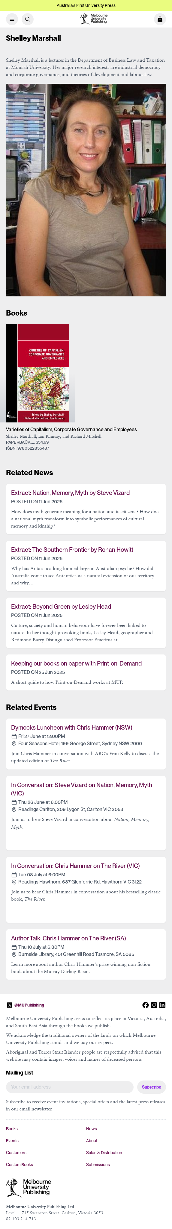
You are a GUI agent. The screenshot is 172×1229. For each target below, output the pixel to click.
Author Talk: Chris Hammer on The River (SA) (68, 938)
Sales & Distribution (104, 1152)
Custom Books (19, 1164)
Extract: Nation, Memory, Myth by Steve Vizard (70, 492)
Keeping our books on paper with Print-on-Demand (76, 663)
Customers (16, 1152)
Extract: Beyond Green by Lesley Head (61, 606)
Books (12, 1128)
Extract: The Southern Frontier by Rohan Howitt (72, 549)
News (91, 1128)
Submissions (98, 1164)
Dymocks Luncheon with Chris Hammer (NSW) (71, 727)
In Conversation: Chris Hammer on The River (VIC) (75, 865)
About (91, 1140)
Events (12, 1140)
